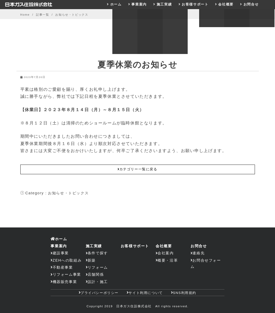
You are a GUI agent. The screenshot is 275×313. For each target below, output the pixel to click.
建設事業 (61, 253)
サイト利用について (146, 293)
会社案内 (165, 253)
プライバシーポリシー (100, 293)
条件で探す (98, 253)
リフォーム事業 (67, 274)
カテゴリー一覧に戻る (137, 169)
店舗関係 (96, 274)
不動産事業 (63, 267)
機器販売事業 (65, 282)
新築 (92, 260)
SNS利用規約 (184, 293)
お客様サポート (195, 4)
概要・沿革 (167, 260)
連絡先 (198, 253)
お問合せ (251, 4)
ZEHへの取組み (67, 260)
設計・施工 (98, 282)
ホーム (116, 4)
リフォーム (98, 267)
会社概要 (225, 4)
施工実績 (164, 4)
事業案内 (138, 4)
